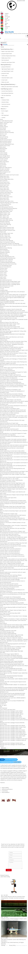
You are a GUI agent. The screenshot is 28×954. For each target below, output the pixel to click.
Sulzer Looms (3, 272)
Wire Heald (2, 135)
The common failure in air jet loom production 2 (12, 554)
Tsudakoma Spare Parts (6, 191)
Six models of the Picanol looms (8, 414)
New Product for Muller (6, 671)
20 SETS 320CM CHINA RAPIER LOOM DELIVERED (12, 316)
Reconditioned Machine (7, 93)
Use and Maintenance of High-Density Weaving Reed (13, 600)
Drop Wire (2, 151)
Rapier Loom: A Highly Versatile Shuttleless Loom (12, 563)
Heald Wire (2, 150)
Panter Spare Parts (4, 199)
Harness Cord (3, 134)
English (4, 13)
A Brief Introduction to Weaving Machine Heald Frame (13, 502)
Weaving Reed (3, 148)
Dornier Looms (3, 275)
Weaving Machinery (6, 64)
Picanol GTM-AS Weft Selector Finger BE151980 (11, 635)
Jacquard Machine (5, 66)
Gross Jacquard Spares (5, 142)
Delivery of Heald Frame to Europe (8, 318)
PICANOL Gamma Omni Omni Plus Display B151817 (12, 296)
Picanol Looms (3, 269)
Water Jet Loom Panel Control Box (9, 86)
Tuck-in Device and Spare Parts (7, 709)
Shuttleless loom (4, 404)
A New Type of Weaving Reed (7, 588)
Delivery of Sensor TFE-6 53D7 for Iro (9, 322)
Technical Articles (5, 104)
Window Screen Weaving (6, 261)
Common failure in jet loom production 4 (10, 550)
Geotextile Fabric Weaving (6, 259)
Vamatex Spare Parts (5, 183)
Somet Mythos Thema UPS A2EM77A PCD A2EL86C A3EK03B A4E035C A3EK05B (12, 695)
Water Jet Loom (5, 82)
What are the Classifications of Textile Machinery (12, 383)
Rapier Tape (3, 125)
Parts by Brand (5, 60)
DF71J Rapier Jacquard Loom (7, 229)
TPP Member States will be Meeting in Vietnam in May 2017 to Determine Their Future (13, 353)
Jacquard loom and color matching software (11, 575)
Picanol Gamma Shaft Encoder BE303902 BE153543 (12, 693)
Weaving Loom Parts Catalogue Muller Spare (11, 716)
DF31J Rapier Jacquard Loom (7, 227)
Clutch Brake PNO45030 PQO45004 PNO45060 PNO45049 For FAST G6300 (11, 676)
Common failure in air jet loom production (10, 544)
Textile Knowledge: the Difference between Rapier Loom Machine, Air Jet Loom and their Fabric (14, 350)
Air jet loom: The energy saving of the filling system (12, 538)
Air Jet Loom (4, 80)
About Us (3, 108)
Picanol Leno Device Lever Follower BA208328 (11, 657)
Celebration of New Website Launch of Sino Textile (12, 310)
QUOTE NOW (21, 0)
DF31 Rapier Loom (4, 215)
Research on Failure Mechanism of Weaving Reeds (12, 598)
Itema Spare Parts (4, 198)
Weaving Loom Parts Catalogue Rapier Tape (10, 728)
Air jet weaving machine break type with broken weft (13, 578)
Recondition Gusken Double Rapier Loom (10, 281)
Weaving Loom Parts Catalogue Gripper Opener (11, 714)
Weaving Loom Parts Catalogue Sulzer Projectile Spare (13, 734)
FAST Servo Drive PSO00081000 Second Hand (11, 668)
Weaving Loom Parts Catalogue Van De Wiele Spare (12, 744)
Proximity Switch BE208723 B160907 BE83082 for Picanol (14, 687)
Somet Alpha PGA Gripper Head (8, 325)
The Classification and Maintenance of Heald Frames (13, 500)
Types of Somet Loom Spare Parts (8, 497)
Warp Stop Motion (4, 161)
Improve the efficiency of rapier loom (9, 423)
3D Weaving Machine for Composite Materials (11, 245)
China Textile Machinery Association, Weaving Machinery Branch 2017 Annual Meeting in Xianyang (13, 394)
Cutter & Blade (3, 153)
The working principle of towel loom (9, 576)
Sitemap (3, 945)
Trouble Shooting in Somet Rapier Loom (10, 516)
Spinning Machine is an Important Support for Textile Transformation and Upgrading (13, 434)
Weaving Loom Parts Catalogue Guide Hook (10, 715)
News (2, 97)
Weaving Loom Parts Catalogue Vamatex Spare (11, 743)
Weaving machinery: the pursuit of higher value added (13, 424)
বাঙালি (4, 28)
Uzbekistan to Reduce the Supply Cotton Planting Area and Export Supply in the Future (13, 362)
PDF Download (5, 115)
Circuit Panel (3, 164)
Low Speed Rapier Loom (7, 71)
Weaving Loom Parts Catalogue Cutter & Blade (11, 711)
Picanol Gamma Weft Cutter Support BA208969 (11, 661)
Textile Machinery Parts (7, 49)
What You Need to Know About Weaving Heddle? (12, 603)
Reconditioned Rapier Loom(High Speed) (10, 284)
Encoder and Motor (5, 169)
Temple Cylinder (4, 158)
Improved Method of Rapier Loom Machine (10, 399)
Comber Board (3, 138)
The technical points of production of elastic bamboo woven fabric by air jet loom (13, 546)
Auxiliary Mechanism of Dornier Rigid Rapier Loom (12, 483)
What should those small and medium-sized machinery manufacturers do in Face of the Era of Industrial (13, 445)
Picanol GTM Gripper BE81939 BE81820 (9, 649)
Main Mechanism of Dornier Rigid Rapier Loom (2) (12, 486)
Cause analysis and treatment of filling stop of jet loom (13, 543)
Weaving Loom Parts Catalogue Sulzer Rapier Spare (12, 735)
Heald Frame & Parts (5, 145)
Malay (4, 23)
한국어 (4, 15)
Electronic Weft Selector (6, 167)
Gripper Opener (4, 126)
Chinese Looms (3, 268)
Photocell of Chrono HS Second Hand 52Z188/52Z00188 (13, 689)
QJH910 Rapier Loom (5, 213)
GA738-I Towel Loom (5, 234)
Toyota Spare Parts (4, 189)
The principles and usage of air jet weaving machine (13, 411)
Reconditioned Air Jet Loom (6, 286)
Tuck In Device (3, 160)
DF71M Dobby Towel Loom (6, 233)
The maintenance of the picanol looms (9, 586)
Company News (5, 100)
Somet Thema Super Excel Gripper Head (10, 326)
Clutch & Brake (3, 154)
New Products (4, 106)
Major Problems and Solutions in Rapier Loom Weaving (13, 619)
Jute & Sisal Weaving (5, 223)
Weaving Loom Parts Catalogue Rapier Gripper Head (13, 727)
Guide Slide (3, 163)
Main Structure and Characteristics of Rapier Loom (12, 531)
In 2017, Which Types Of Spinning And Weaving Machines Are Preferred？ (11, 368)
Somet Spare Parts (4, 185)
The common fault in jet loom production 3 (10, 548)
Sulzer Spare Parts (4, 188)
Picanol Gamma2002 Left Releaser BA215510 (11, 655)
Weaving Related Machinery (8, 84)
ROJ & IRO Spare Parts (5, 194)
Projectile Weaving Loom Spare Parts (9, 202)
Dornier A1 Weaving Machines (7, 370)
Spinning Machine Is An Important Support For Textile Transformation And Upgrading (13, 372)
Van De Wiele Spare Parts (6, 196)
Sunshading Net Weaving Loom (7, 258)
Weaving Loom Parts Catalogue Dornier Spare (11, 712)
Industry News (5, 102)
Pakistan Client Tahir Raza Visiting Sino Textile (11, 313)
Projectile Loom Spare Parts (8, 62)
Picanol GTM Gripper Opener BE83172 (9, 654)
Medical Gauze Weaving (6, 248)
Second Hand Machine (7, 91)
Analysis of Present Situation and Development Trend (13, 385)
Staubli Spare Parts (4, 177)
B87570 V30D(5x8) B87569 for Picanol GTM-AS (11, 662)
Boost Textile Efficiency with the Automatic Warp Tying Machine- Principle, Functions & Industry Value (13, 342)
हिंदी (4, 24)
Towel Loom (4, 75)
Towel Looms (3, 278)
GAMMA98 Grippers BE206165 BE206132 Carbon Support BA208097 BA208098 (12, 301)
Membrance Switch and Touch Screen (9, 175)
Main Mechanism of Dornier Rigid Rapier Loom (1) (12, 484)
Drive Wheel (3, 128)
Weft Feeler (3, 173)
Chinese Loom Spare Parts (6, 192)
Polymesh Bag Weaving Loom (7, 256)
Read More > (15, 920)
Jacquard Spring (4, 137)
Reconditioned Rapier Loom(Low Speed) (10, 283)
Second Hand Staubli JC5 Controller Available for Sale (13, 670)
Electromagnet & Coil (5, 172)
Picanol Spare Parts (5, 182)
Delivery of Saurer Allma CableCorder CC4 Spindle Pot (13, 294)
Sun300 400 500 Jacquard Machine (8, 208)
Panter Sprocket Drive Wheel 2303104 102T (10, 636)
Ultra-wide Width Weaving (6, 220)
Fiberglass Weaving (5, 221)
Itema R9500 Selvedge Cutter (7, 632)
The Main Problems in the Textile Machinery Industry (13, 440)
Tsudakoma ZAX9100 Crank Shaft (8, 630)
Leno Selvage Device (5, 156)
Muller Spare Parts (4, 195)
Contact (3, 117)
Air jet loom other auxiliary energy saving (10, 535)
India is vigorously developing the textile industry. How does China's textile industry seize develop (13, 561)
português (5, 16)
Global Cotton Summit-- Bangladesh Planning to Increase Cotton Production (12, 345)
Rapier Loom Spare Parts (7, 51)
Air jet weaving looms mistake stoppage (10, 579)
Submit (8, 870)
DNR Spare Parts (4, 186)
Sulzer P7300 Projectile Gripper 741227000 (10, 648)
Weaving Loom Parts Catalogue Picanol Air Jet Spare (12, 718)
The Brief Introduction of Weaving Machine (10, 382)
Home (2, 47)
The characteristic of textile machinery (9, 413)
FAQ (2, 113)
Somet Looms (3, 274)
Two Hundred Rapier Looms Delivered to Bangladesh (13, 315)
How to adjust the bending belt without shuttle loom (13, 410)
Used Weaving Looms (6, 89)
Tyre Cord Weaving (4, 250)
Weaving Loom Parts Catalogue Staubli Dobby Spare (13, 733)
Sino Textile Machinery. (13, 942)
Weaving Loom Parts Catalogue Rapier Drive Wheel (12, 725)
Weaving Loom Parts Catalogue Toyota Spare (11, 737)
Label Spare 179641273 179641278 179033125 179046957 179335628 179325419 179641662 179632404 (14, 638)
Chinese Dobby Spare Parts (6, 179)
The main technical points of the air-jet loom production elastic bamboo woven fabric (14, 567)
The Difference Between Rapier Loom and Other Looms (13, 416)
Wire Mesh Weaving (5, 239)
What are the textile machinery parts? (9, 429)
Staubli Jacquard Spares (6, 139)
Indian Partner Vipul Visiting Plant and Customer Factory (14, 312)
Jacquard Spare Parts (6, 53)
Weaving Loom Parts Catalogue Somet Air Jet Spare (12, 730)
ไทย (4, 21)
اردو (4, 29)
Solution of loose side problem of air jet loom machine (13, 559)
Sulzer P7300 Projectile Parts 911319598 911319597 (12, 646)
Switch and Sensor (4, 170)
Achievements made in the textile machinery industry (13, 439)
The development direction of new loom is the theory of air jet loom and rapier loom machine (13, 533)
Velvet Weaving (3, 249)
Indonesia (5, 26)
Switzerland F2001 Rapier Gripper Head (10, 324)
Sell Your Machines (6, 95)
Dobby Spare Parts (6, 58)
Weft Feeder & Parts (5, 157)
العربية (4, 18)
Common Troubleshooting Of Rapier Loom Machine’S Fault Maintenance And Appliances (13, 377)
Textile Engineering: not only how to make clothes (12, 451)
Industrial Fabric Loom (7, 77)
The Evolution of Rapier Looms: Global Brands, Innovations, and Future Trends (11, 480)
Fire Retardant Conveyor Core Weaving (9, 243)
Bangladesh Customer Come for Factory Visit (11, 309)
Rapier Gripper (3, 123)
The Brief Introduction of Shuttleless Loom (10, 389)
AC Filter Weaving (4, 255)
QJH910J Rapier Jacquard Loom (7, 230)
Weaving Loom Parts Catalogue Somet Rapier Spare (12, 731)
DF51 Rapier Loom (4, 217)
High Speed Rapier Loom (7, 69)
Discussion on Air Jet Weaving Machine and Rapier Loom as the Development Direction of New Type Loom (14, 472)
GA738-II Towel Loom (5, 236)
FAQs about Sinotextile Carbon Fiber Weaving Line (12, 518)
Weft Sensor (3, 166)
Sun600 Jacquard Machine (6, 210)
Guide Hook (3, 129)
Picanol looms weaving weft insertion (9, 584)
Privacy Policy (12, 945)
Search (3, 42)
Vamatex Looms (4, 271)
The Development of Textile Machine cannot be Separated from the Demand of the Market (11, 348)
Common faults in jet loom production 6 (10, 551)
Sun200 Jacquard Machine (6, 207)
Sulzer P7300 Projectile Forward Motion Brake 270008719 (14, 624)
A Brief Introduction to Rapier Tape (8, 513)
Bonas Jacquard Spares (5, 141)
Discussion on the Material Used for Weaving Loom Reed (14, 592)
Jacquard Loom (5, 73)
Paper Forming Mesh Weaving (7, 242)
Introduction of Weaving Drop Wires (9, 601)
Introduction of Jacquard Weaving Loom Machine (12, 487)
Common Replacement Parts (8, 55)
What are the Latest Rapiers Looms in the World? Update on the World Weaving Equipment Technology (14, 402)
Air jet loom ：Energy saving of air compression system (13, 537)
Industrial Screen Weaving (6, 240)
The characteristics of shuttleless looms (10, 408)
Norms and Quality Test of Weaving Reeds (10, 597)
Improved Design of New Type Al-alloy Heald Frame (12, 506)
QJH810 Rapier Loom (5, 214)
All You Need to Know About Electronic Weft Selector (13, 515)
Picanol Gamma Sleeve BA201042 (8, 633)
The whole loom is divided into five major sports (12, 565)
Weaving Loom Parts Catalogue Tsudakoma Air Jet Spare (14, 738)
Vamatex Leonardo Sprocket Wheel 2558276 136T (12, 664)
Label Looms (3, 277)
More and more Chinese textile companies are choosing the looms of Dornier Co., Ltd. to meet (14, 478)
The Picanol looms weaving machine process (11, 585)
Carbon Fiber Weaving (5, 224)
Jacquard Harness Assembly (7, 132)
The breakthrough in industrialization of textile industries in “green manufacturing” (11, 380)
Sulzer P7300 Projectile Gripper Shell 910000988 (12, 626)
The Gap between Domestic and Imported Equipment (13, 452)
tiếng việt (5, 20)
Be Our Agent (4, 111)
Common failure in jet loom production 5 (10, 553)
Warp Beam (3, 147)
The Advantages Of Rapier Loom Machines (10, 375)
